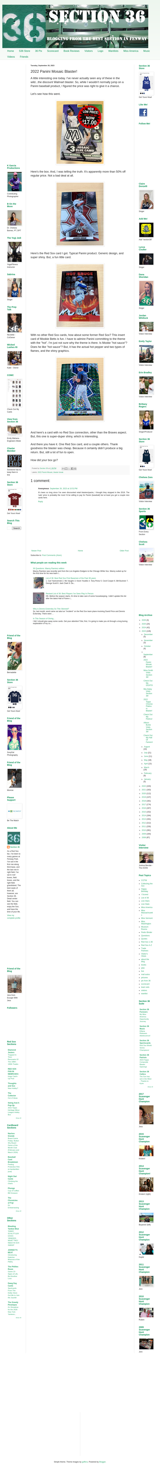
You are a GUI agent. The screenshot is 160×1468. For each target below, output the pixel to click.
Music (146, 51)
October (147, 646)
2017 (144, 804)
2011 (144, 826)
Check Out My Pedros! (148, 716)
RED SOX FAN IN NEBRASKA (13, 1071)
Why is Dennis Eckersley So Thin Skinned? (51, 609)
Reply (40, 501)
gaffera (85, 1462)
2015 (144, 812)
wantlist (144, 993)
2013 (144, 819)
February (148, 773)
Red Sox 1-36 (147, 942)
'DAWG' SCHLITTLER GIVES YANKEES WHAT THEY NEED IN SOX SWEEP (13, 1238)
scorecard (145, 984)
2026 (144, 620)
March (146, 767)
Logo (100, 51)
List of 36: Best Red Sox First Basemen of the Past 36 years (71, 578)
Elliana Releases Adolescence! (145, 1033)
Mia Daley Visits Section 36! (148, 692)
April (146, 764)
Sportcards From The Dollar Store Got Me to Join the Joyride (13, 1292)
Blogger (102, 1462)
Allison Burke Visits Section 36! (148, 727)
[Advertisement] (80, 653)
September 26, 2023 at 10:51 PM (63, 488)
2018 (144, 801)
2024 (144, 627)
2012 (144, 823)
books (143, 965)
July (146, 753)
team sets (145, 987)
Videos (11, 56)
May (146, 760)
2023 (144, 631)
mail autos (145, 974)
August (147, 747)
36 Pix (38, 51)
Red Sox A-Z (146, 945)
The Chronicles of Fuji (13, 1200)
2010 (144, 830)
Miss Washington (146, 922)
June (146, 756)
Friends (24, 56)
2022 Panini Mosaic (45, 472)
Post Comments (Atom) (52, 555)
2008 (144, 837)
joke (143, 968)
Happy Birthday (144, 890)
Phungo (11, 1188)
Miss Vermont (147, 918)
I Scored (144, 894)
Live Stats (145, 904)
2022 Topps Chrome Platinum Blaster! (148, 705)
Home (10, 51)
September (148, 654)
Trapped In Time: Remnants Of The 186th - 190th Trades (13, 1059)
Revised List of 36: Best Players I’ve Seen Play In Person (69, 594)
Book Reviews (71, 51)
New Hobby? (13, 1088)
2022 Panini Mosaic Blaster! (148, 663)
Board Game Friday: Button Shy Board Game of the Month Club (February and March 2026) (13, 1145)
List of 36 (145, 898)
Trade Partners (144, 949)
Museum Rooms (144, 928)
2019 (144, 797)
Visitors (89, 51)
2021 (144, 790)
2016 (144, 808)
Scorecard (53, 51)
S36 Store (24, 51)
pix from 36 (145, 981)
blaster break (58, 472)
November (148, 640)
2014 (144, 815)
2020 (144, 793)
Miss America (130, 51)
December (148, 634)
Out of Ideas (13, 1098)
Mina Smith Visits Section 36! (148, 673)
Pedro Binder (146, 932)
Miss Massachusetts (147, 912)
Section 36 (15, 847)
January (147, 779)
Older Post (124, 551)
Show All (18, 1118)
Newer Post (36, 551)
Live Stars (145, 901)
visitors (144, 990)
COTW (144, 880)
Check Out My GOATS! (148, 683)
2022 (144, 786)
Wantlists (113, 51)
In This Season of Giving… (44, 618)
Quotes (144, 939)
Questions (145, 936)
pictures (144, 977)
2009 (144, 834)
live (142, 971)
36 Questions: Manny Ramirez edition (48, 568)
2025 (144, 624)
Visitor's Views (144, 955)
